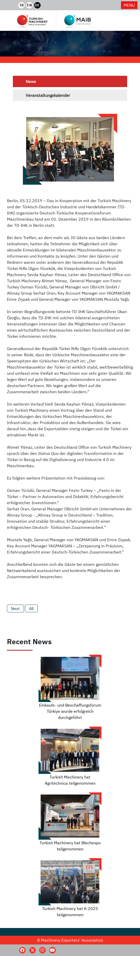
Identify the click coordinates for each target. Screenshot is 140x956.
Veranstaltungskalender (48, 95)
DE (37, 5)
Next (15, 608)
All (31, 608)
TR (21, 5)
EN (29, 5)
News (31, 81)
